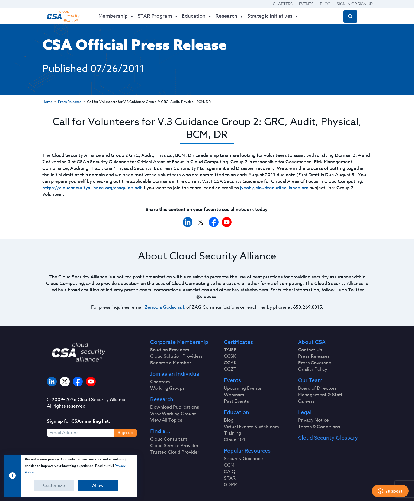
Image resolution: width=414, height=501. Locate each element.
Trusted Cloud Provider (174, 452)
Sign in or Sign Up (355, 3)
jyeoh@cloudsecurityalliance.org (274, 187)
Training (232, 433)
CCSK (230, 356)
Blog (325, 3)
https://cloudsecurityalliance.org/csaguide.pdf (92, 187)
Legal (305, 412)
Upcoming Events (242, 388)
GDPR (230, 485)
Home (47, 101)
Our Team (310, 380)
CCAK (230, 363)
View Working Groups (173, 414)
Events (306, 3)
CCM (229, 465)
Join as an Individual (175, 374)
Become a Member (170, 363)
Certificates (238, 342)
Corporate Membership (179, 342)
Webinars (234, 395)
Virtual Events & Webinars (251, 427)
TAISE (230, 350)
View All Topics (166, 420)
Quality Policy (312, 369)
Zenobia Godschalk (165, 307)
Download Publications (174, 407)
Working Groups (167, 388)
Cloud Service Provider (174, 446)
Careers (306, 401)
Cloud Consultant (168, 439)
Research (161, 399)
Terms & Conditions (319, 427)
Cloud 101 (234, 440)
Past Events (236, 401)
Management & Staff (320, 395)
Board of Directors (317, 388)
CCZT (230, 369)
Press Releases (69, 101)
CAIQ (229, 472)
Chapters (283, 3)
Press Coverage (314, 363)
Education (236, 412)
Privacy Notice (313, 420)
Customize (54, 485)
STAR (230, 478)
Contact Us (310, 350)
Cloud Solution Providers (176, 356)
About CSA (312, 342)
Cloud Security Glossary (328, 437)
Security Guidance (243, 459)
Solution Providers (169, 350)
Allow (98, 485)
